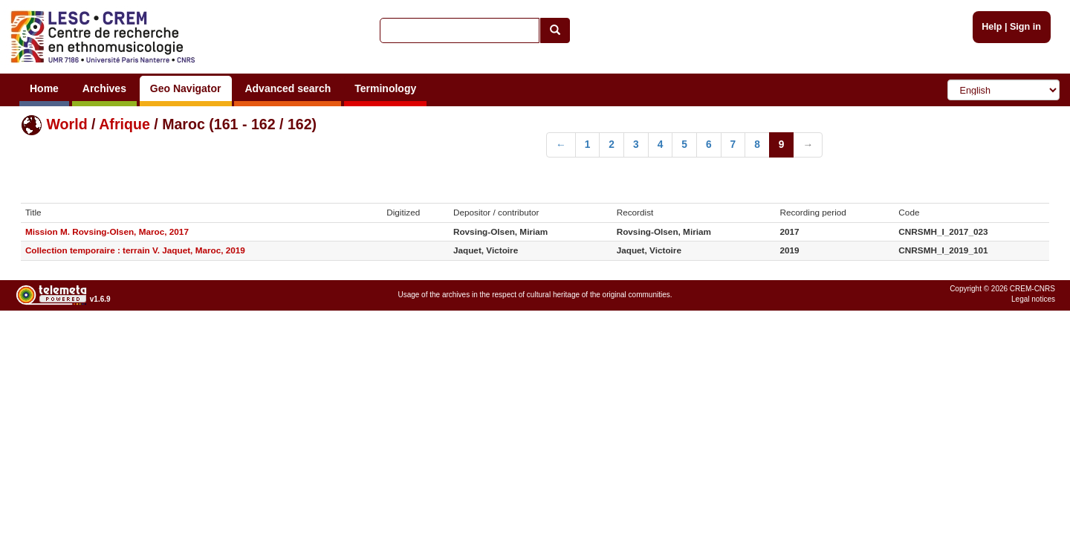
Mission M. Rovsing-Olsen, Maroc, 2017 (107, 231)
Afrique (124, 124)
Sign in (1025, 27)
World (66, 124)
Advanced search (287, 88)
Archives (104, 88)
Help (992, 27)
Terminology (385, 88)
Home (44, 88)
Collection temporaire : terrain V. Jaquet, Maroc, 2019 (135, 250)
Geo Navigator (185, 88)
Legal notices (1033, 299)
